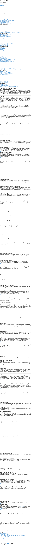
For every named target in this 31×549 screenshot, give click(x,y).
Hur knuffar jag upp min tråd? (4, 45)
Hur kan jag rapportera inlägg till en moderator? (6, 42)
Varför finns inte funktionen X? (4, 85)
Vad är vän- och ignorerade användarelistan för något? (7, 68)
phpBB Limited (22, 506)
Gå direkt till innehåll (3, 3)
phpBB (3, 542)
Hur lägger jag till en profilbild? (4, 30)
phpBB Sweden (8, 543)
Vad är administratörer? (3, 56)
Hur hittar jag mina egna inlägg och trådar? (6, 75)
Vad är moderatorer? (3, 57)
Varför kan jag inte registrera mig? (4, 17)
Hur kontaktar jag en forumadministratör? (5, 87)
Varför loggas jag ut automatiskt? (4, 22)
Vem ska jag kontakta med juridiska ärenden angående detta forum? (9, 86)
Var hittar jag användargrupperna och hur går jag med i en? (8, 59)
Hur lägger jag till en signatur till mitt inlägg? (6, 36)
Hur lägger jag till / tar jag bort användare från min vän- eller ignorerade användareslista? (12, 69)
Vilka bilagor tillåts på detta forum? (4, 81)
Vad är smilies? (2, 49)
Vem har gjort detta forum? (3, 84)
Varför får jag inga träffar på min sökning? (5, 72)
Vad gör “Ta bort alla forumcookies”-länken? (6, 23)
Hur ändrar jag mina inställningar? (4, 25)
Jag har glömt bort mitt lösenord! (4, 21)
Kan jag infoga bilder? (3, 50)
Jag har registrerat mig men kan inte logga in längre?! (7, 20)
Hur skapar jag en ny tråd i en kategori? (5, 34)
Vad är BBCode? (2, 47)
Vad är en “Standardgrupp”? (4, 62)
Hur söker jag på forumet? (3, 71)
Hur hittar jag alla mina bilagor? (4, 82)
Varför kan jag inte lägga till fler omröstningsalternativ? (7, 38)
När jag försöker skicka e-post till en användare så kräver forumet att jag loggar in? (11, 32)
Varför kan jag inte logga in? (4, 19)
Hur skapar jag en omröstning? (4, 37)
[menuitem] (2, 6)
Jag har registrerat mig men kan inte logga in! (6, 18)
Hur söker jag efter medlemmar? (4, 74)
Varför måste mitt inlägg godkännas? (5, 44)
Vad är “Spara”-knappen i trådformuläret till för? (6, 43)
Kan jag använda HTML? (3, 48)
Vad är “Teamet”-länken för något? (4, 63)
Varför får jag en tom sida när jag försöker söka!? (6, 73)
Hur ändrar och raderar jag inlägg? (4, 35)
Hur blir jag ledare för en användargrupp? (5, 60)
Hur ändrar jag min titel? (3, 31)
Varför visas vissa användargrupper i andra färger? (7, 61)
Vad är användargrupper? (3, 58)
